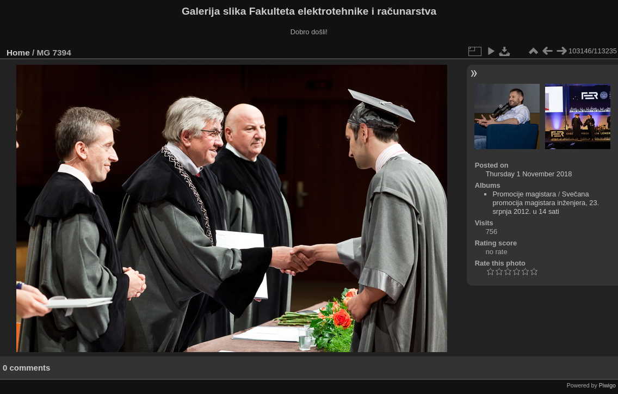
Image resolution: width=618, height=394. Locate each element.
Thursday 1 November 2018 (529, 174)
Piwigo (607, 385)
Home (18, 52)
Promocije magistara (524, 194)
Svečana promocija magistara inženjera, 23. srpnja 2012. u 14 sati (545, 203)
